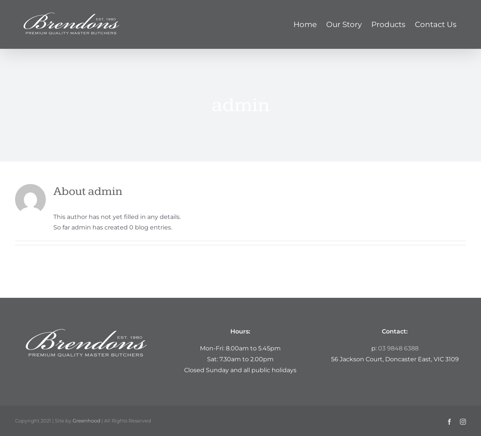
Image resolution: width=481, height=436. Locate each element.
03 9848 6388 (398, 348)
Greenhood (86, 421)
